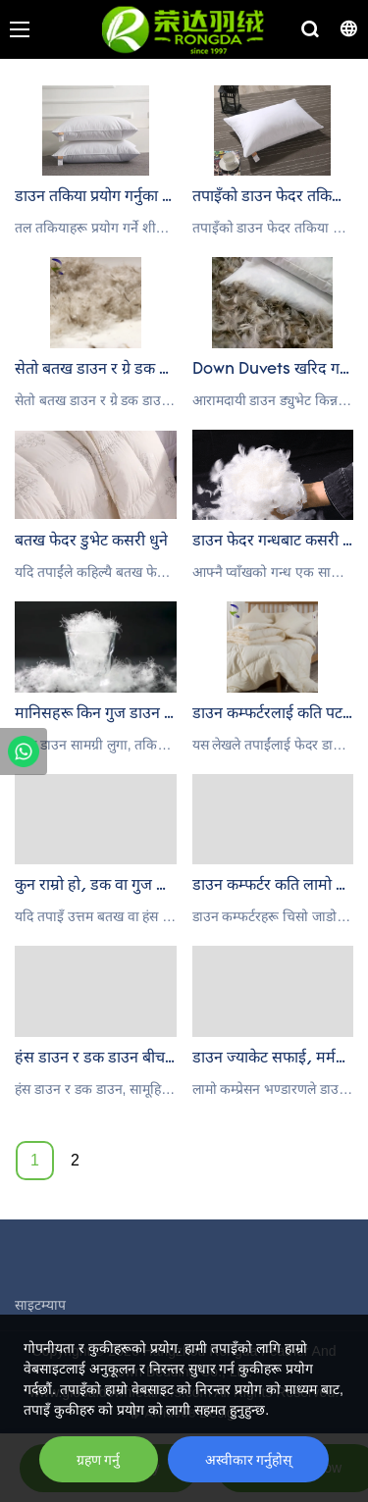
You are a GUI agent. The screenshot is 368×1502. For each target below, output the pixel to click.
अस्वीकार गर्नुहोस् (248, 1460)
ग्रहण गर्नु (99, 1460)
